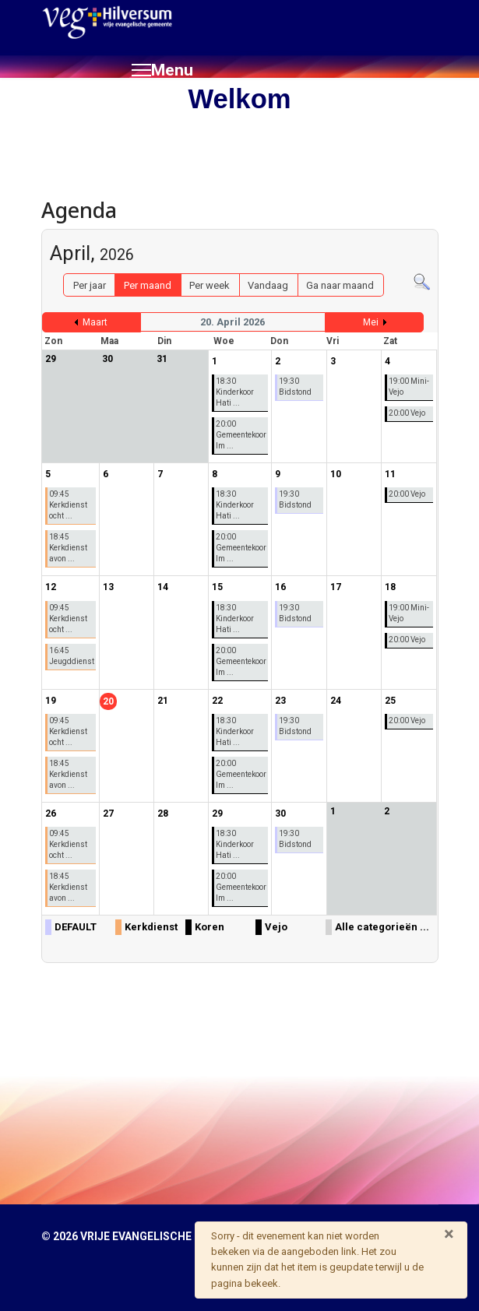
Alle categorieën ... (382, 927)
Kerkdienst (151, 927)
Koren (209, 927)
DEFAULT (76, 927)
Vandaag (268, 285)
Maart (95, 322)
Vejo (276, 927)
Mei (371, 322)
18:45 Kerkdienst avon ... (68, 547)
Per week (209, 285)
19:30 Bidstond (295, 386)
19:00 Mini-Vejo (409, 386)
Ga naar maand (340, 285)
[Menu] (162, 70)
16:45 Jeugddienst (71, 656)
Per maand (147, 285)
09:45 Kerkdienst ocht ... (68, 505)
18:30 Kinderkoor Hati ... (235, 392)
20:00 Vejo (407, 413)
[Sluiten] (449, 1234)
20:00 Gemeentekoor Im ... (241, 435)
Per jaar (89, 285)
